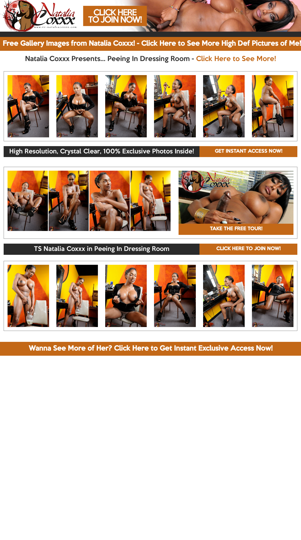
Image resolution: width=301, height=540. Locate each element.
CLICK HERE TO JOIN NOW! (248, 249)
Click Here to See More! (236, 59)
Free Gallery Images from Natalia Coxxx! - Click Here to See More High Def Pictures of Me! (152, 44)
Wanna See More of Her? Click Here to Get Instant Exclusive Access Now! (151, 348)
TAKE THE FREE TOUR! (236, 229)
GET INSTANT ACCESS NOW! (248, 151)
